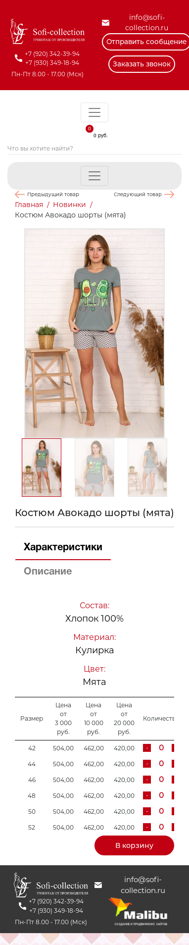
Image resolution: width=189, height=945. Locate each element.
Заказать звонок (142, 64)
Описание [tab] (48, 572)
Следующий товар (138, 194)
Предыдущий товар (53, 194)
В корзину (134, 845)
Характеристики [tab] (63, 547)
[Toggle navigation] (94, 112)
